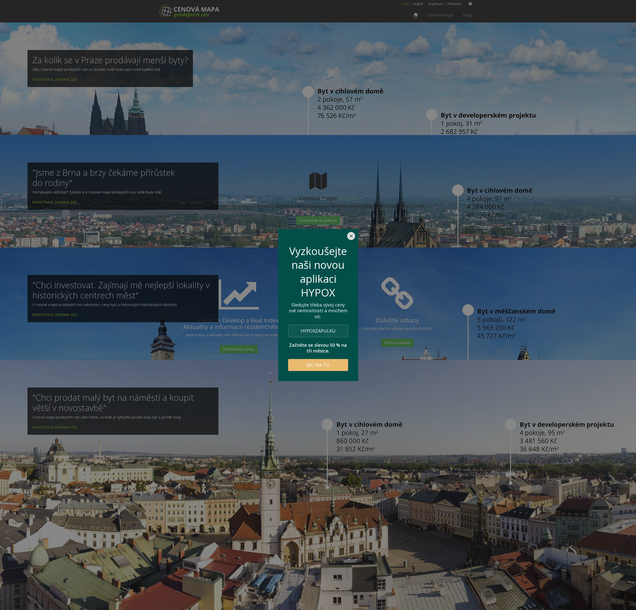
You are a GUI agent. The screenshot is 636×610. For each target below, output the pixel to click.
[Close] (351, 236)
